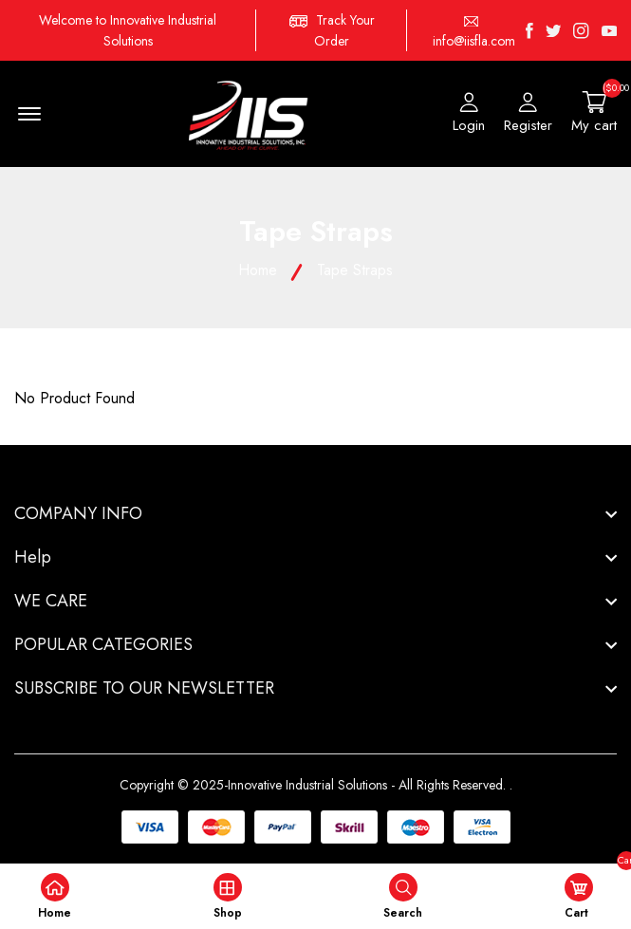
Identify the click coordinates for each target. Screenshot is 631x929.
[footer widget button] (315, 513)
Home (257, 270)
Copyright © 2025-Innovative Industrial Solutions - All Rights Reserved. (313, 784)
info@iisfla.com (474, 40)
